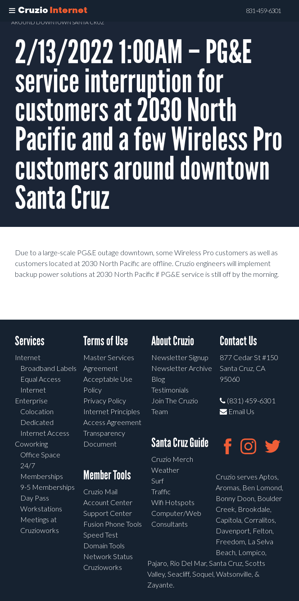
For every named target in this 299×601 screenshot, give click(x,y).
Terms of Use (105, 341)
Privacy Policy (104, 400)
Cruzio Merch (172, 459)
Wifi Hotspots (173, 502)
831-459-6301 (263, 10)
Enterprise (31, 400)
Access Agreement (112, 422)
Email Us (237, 411)
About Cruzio (172, 341)
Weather (165, 469)
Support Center (107, 513)
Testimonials (170, 389)
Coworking (31, 443)
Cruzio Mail (100, 491)
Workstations (41, 508)
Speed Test (100, 534)
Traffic (161, 491)
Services (30, 341)
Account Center (107, 502)
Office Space (40, 454)
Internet (28, 357)
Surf (157, 480)
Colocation (37, 411)
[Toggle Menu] (12, 11)
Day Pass (34, 497)
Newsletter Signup (179, 357)
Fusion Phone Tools (112, 524)
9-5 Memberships (47, 487)
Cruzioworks (102, 567)
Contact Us (238, 341)
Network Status (108, 556)
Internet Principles (111, 411)
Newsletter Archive (181, 368)
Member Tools (107, 475)
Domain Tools (104, 545)
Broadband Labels (48, 368)
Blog (158, 379)
